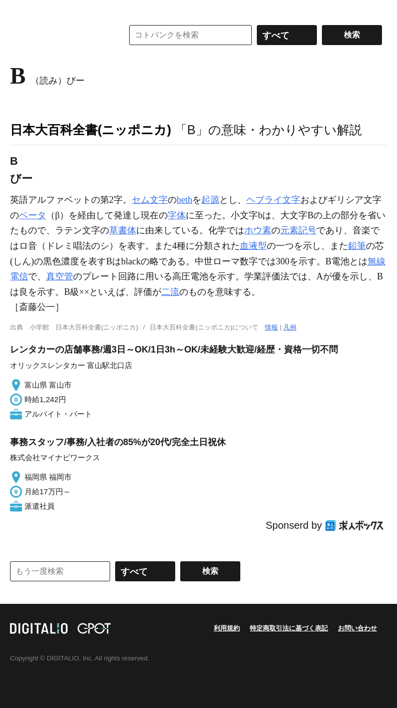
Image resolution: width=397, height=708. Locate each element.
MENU (20, 10)
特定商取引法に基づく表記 (289, 628)
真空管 (59, 276)
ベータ (32, 215)
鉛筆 (357, 246)
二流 (170, 292)
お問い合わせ (357, 628)
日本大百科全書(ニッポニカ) (90, 130)
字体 (177, 215)
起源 (210, 200)
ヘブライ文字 (273, 200)
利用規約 (227, 628)
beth (184, 200)
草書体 (122, 230)
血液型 (253, 246)
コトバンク (59, 35)
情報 (271, 327)
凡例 (289, 327)
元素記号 (298, 230)
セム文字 (150, 200)
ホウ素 (257, 230)
